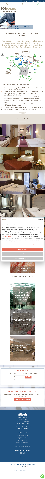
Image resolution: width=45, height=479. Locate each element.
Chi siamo (22, 457)
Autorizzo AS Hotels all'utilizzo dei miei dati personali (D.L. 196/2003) (23, 380)
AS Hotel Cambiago (22, 440)
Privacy (17, 464)
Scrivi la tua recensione (22, 399)
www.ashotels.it (23, 425)
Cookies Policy (23, 464)
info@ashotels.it (6, 236)
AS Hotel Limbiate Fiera (22, 435)
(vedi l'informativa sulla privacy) (22, 381)
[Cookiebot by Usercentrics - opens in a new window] (36, 220)
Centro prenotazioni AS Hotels (22, 3)
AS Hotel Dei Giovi (22, 437)
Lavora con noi (22, 458)
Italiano (27, 470)
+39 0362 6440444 (7, 3)
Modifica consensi (31, 464)
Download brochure (22, 446)
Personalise (22, 254)
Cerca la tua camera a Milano (21, 27)
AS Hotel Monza (22, 439)
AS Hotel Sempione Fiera (22, 442)
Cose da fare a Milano (37, 1)
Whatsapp (38, 4)
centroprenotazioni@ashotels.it (22, 426)
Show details (36, 245)
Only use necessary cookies (22, 258)
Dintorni (25, 1)
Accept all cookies (22, 249)
